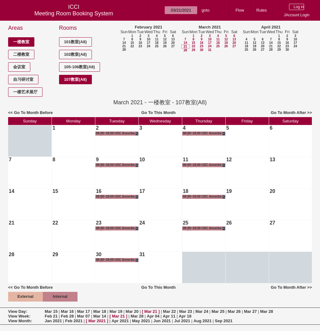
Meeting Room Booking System (73, 13)
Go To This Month (158, 112)
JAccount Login (296, 15)
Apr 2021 (120, 320)
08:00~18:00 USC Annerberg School (117, 134)
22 (132, 46)
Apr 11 (169, 316)
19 (165, 42)
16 (140, 42)
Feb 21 (51, 316)
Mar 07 (83, 316)
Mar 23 (185, 311)
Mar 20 (132, 311)
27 (173, 46)
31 (210, 50)
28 (124, 49)
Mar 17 (83, 311)
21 (124, 46)
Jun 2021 (162, 320)
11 (156, 39)
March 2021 (210, 27)
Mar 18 (99, 311)
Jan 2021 (53, 320)
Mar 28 (266, 311)
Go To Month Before (33, 112)
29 (193, 50)
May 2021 (141, 320)
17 (148, 42)
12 (165, 39)
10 (148, 39)
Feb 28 (67, 316)
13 (173, 39)
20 (173, 42)
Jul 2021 (182, 320)
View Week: (19, 316)
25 (156, 46)
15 (132, 42)
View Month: (20, 320)
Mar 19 (115, 311)
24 (148, 46)
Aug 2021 (202, 320)
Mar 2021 (97, 320)
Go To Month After (288, 112)
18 (156, 42)
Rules (261, 10)
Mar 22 (169, 311)
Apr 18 (185, 316)
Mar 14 (99, 316)
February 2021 (148, 27)
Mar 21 (150, 311)
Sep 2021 (223, 320)
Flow (240, 10)
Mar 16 (67, 311)
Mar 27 (250, 311)
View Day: (17, 311)
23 (140, 46)
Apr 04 (153, 316)
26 (165, 46)
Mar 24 (201, 311)
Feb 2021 (74, 320)
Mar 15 (51, 311)
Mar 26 (234, 311)
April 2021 (271, 27)
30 (201, 50)
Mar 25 (218, 311)
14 (124, 42)
